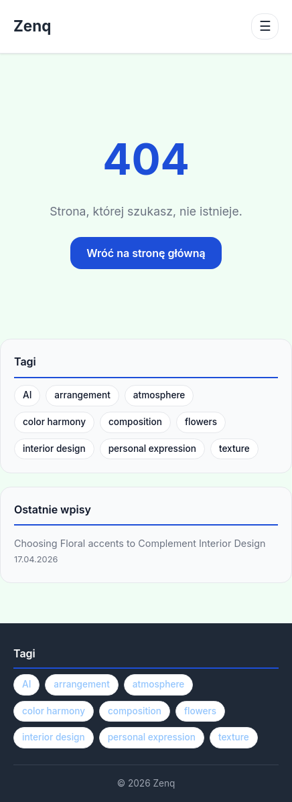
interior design (54, 448)
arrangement (82, 395)
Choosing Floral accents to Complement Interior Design (140, 543)
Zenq (32, 26)
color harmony (54, 421)
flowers (201, 421)
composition (135, 421)
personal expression (152, 448)
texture (234, 448)
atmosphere (159, 395)
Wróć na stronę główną (145, 253)
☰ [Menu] (265, 26)
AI (27, 395)
